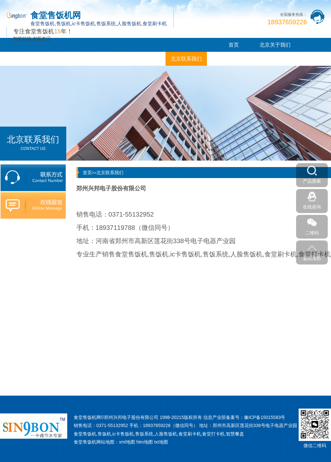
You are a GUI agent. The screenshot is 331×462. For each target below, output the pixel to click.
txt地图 (161, 442)
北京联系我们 (186, 59)
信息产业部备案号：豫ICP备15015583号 (244, 417)
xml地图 (127, 442)
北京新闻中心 (62, 59)
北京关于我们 (275, 45)
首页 (234, 45)
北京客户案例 (103, 59)
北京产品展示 (20, 59)
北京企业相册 (144, 59)
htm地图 (144, 442)
